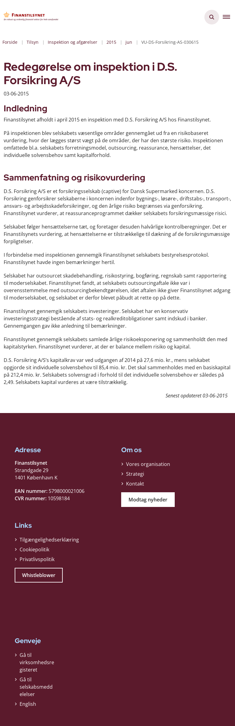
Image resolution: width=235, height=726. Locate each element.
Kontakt (135, 483)
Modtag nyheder (148, 499)
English (28, 704)
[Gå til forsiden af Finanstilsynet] (29, 17)
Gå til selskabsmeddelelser (36, 687)
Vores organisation (148, 464)
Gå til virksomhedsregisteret (37, 662)
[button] (229, 17)
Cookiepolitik (34, 549)
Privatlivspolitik (37, 559)
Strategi (135, 474)
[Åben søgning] (211, 17)
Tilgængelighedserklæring (49, 539)
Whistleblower (38, 575)
